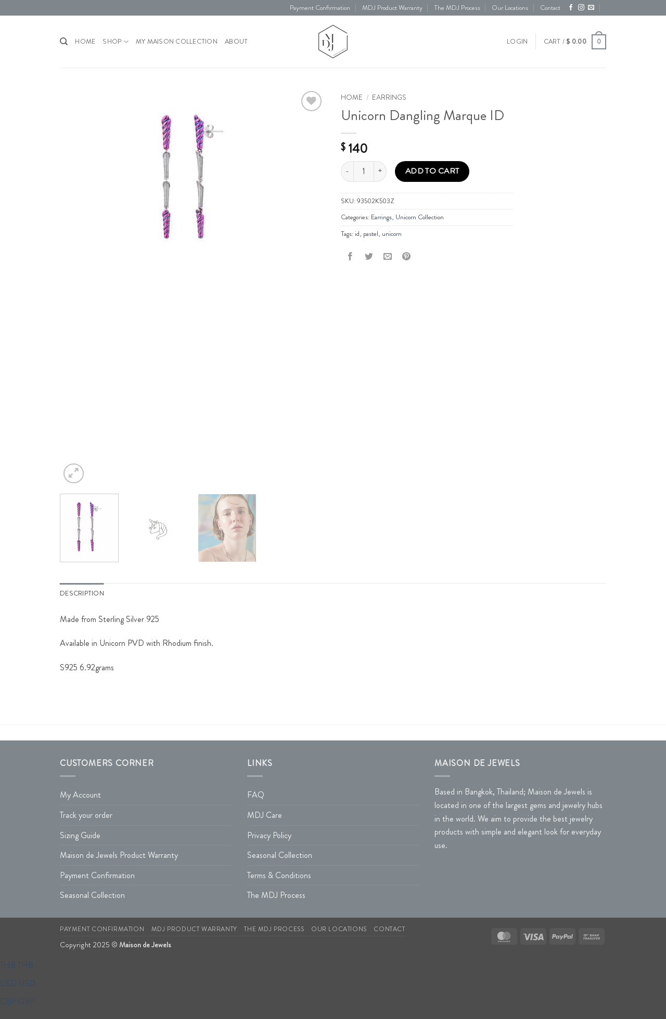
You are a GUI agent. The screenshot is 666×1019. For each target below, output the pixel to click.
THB (16, 965)
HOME (85, 41)
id (357, 234)
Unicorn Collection (419, 217)
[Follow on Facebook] (571, 7)
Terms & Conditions (279, 875)
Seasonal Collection (92, 895)
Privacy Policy (269, 835)
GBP (17, 1002)
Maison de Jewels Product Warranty (119, 855)
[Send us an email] (591, 7)
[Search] (64, 41)
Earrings (389, 97)
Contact (550, 7)
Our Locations (510, 7)
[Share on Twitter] (369, 257)
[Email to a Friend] (387, 257)
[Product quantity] (363, 171)
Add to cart (432, 171)
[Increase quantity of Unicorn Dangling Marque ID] (380, 171)
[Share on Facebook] (350, 257)
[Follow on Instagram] (581, 7)
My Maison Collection (176, 41)
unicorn (392, 234)
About (236, 41)
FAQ (255, 795)
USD (17, 983)
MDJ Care (264, 815)
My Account (80, 795)
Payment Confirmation (320, 7)
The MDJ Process (457, 7)
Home (352, 97)
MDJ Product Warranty (392, 7)
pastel (370, 234)
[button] (517, 41)
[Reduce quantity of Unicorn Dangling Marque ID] (347, 171)
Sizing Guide (80, 835)
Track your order (86, 815)
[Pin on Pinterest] (406, 257)
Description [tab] (82, 593)
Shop (115, 42)
